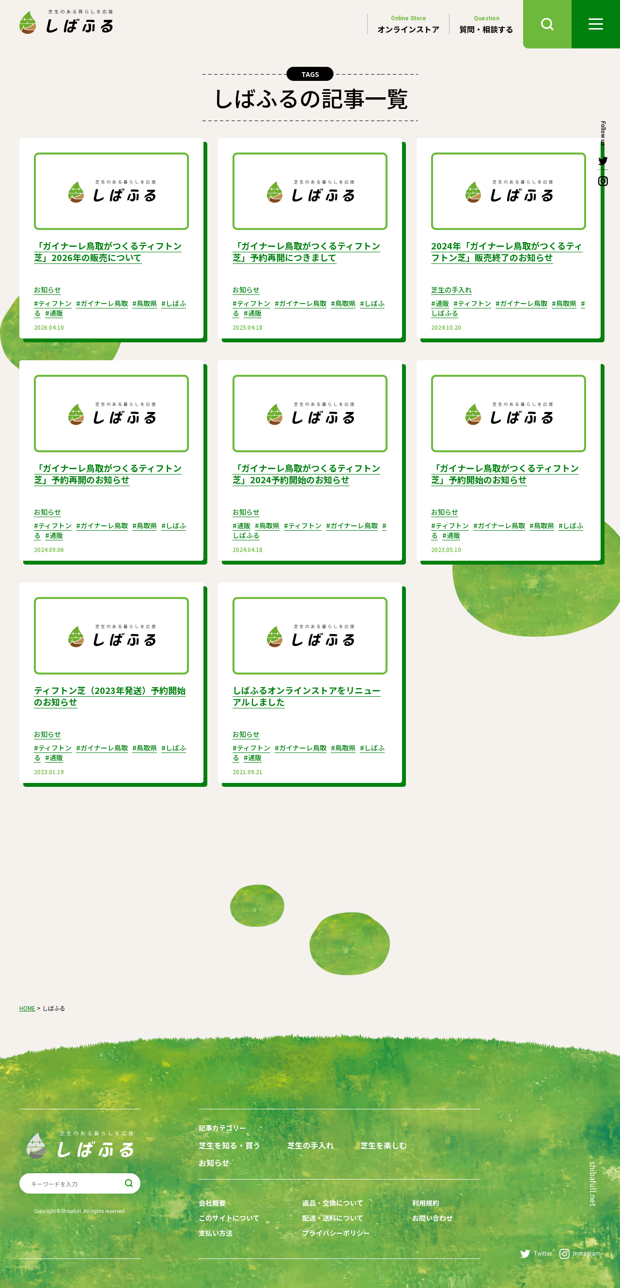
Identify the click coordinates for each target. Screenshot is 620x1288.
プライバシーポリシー (336, 1233)
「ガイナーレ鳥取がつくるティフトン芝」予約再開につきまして (306, 251)
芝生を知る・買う (230, 1145)
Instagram (580, 1254)
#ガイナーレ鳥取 (102, 303)
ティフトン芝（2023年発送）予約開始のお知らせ (110, 696)
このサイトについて (229, 1218)
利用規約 (425, 1203)
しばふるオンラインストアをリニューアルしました (306, 696)
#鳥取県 (144, 303)
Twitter (536, 1254)
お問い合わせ (432, 1218)
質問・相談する (486, 24)
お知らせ (47, 289)
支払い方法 (215, 1233)
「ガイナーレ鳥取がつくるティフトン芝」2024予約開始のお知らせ (306, 473)
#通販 (54, 313)
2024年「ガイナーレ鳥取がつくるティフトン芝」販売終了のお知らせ (507, 251)
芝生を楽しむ (383, 1145)
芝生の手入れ (451, 289)
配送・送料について (332, 1218)
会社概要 (212, 1203)
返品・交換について (332, 1203)
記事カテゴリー (222, 1128)
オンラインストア (408, 24)
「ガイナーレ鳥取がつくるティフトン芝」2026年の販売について (108, 251)
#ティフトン (53, 303)
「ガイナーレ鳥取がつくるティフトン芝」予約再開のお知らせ (108, 473)
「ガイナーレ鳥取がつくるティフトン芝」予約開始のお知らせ (505, 473)
